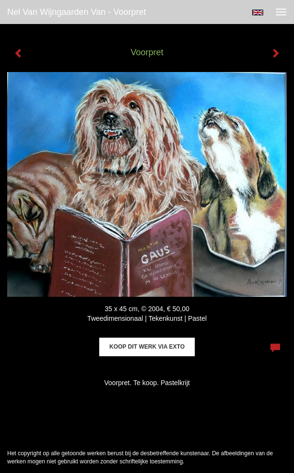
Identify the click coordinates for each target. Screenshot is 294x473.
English (257, 12)
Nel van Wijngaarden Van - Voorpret (76, 12)
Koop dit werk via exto (146, 346)
